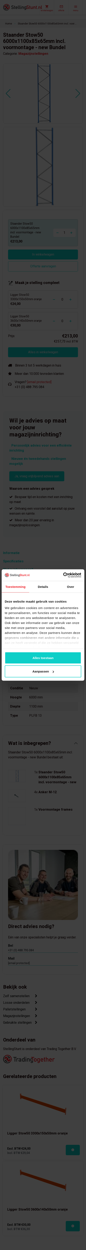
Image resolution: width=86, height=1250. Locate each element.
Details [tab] (43, 586)
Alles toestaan (43, 657)
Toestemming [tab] (15, 586)
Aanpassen (43, 671)
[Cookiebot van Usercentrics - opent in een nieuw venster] (63, 575)
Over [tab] (70, 586)
